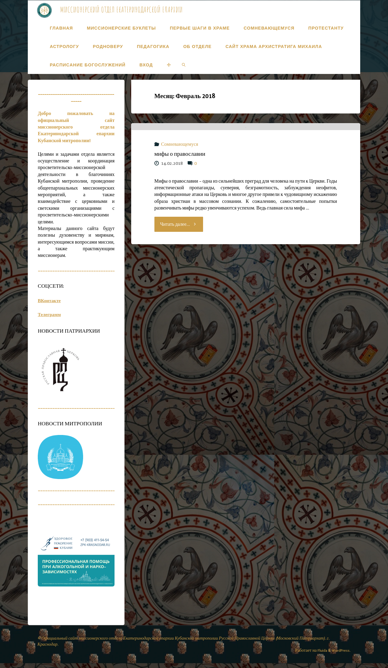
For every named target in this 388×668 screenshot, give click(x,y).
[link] (184, 65)
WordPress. (341, 655)
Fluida (320, 655)
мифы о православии (179, 212)
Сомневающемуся (179, 202)
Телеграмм (50, 319)
